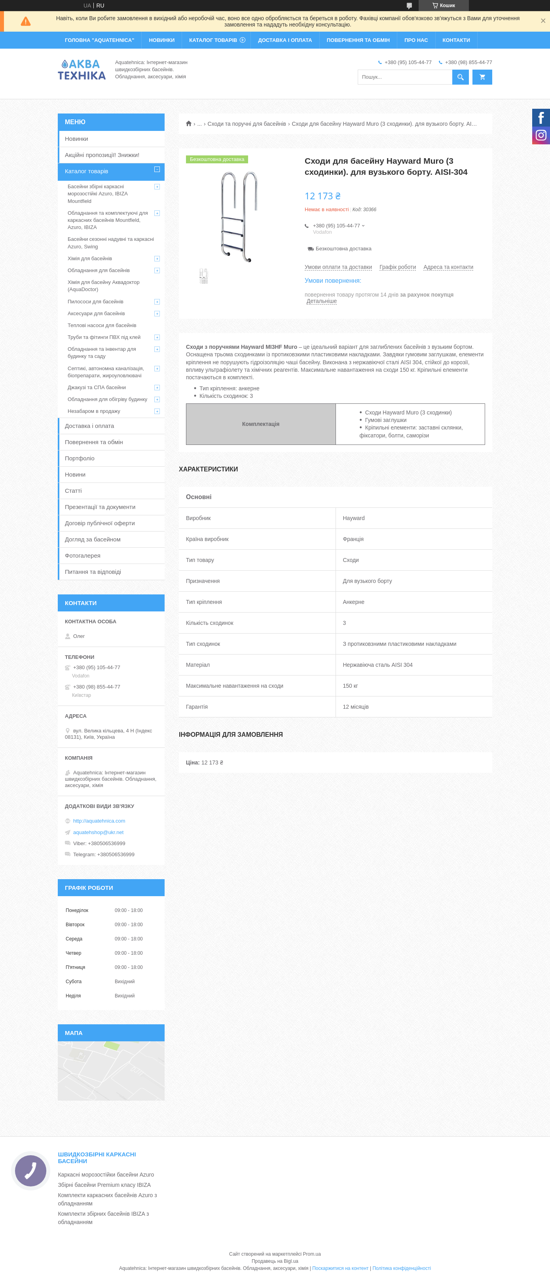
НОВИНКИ (161, 40)
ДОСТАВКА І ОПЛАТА (285, 40)
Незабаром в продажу (94, 411)
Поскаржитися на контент (340, 1268)
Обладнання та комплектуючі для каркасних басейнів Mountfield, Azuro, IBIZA (108, 220)
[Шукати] (460, 77)
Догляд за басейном (93, 539)
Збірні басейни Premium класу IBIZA (104, 1185)
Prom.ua (312, 1254)
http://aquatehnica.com (99, 821)
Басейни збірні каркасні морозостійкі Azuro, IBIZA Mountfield (97, 194)
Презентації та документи (100, 506)
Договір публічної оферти (100, 523)
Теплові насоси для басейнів (102, 325)
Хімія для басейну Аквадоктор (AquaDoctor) (104, 285)
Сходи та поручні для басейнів (247, 124)
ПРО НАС (416, 40)
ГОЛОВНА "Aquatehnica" (99, 40)
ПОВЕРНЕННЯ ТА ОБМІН (358, 40)
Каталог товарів (86, 171)
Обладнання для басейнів (99, 270)
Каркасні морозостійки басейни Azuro (106, 1174)
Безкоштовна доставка (344, 249)
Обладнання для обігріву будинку (107, 399)
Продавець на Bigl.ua (275, 1261)
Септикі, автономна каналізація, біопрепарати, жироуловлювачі (106, 371)
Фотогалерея (83, 555)
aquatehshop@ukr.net (98, 832)
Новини (75, 474)
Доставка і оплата (89, 425)
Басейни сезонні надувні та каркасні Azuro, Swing (111, 242)
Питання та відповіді (93, 571)
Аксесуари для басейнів (96, 313)
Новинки (76, 138)
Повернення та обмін (94, 442)
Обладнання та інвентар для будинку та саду (102, 352)
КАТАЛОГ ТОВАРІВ (213, 40)
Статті (73, 490)
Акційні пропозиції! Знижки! (102, 154)
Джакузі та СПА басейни (97, 387)
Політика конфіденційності (401, 1268)
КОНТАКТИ (456, 40)
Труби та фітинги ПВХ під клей (104, 337)
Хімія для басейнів (90, 258)
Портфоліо (80, 458)
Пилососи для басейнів (95, 302)
